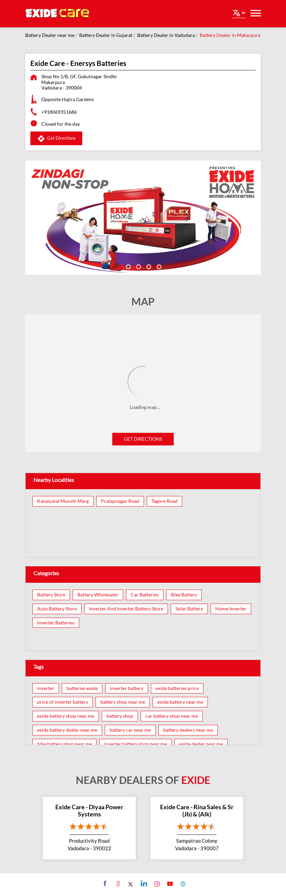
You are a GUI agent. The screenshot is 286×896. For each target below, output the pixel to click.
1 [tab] (127, 266)
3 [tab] (148, 266)
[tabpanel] (143, 218)
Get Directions (143, 439)
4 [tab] (158, 266)
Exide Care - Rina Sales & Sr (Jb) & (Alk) (196, 810)
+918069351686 (59, 112)
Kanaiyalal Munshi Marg (63, 501)
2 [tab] (138, 266)
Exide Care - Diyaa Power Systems (89, 810)
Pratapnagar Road (120, 501)
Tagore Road (164, 501)
